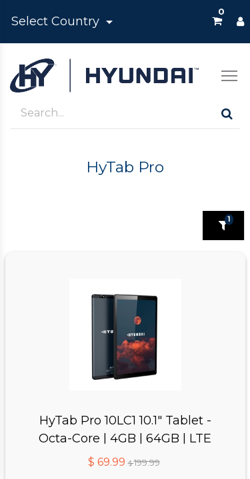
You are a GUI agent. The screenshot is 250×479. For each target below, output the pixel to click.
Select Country (57, 21)
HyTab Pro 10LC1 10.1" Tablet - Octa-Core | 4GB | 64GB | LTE (125, 428)
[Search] (227, 113)
